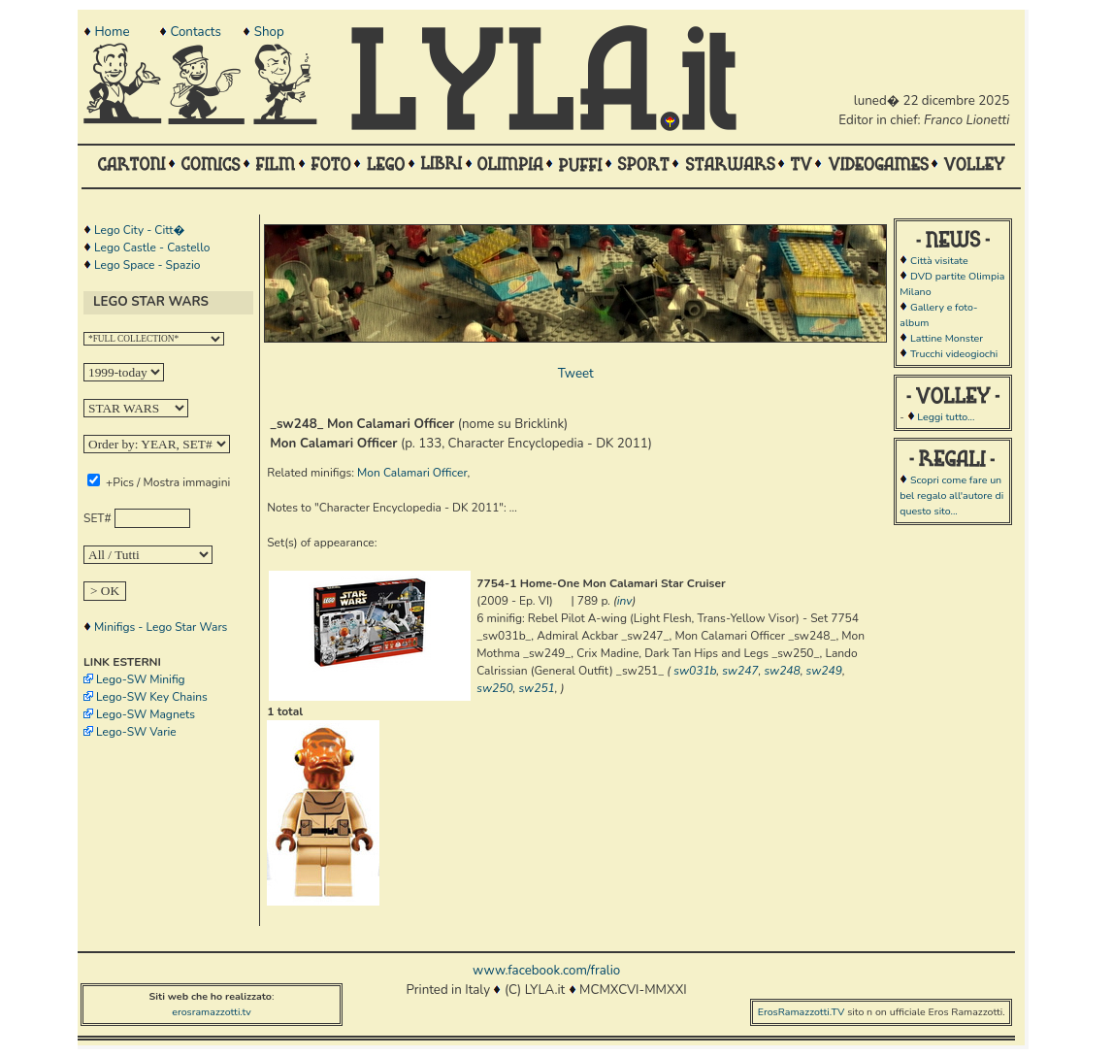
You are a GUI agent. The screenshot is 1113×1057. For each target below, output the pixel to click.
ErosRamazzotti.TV (801, 1012)
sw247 (740, 670)
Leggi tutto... (945, 417)
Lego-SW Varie (136, 732)
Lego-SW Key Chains (152, 697)
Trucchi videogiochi (954, 354)
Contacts (195, 32)
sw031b (694, 670)
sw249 (824, 670)
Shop (269, 32)
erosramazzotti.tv (211, 1012)
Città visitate (939, 260)
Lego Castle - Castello (152, 247)
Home (111, 32)
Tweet (576, 373)
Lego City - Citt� (139, 230)
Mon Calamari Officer (412, 472)
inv (625, 601)
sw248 (782, 670)
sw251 (536, 688)
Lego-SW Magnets (145, 714)
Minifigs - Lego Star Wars (160, 627)
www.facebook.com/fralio (546, 970)
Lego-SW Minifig (140, 679)
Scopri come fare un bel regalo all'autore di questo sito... (951, 495)
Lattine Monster (946, 338)
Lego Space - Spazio (147, 265)
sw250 (494, 688)
